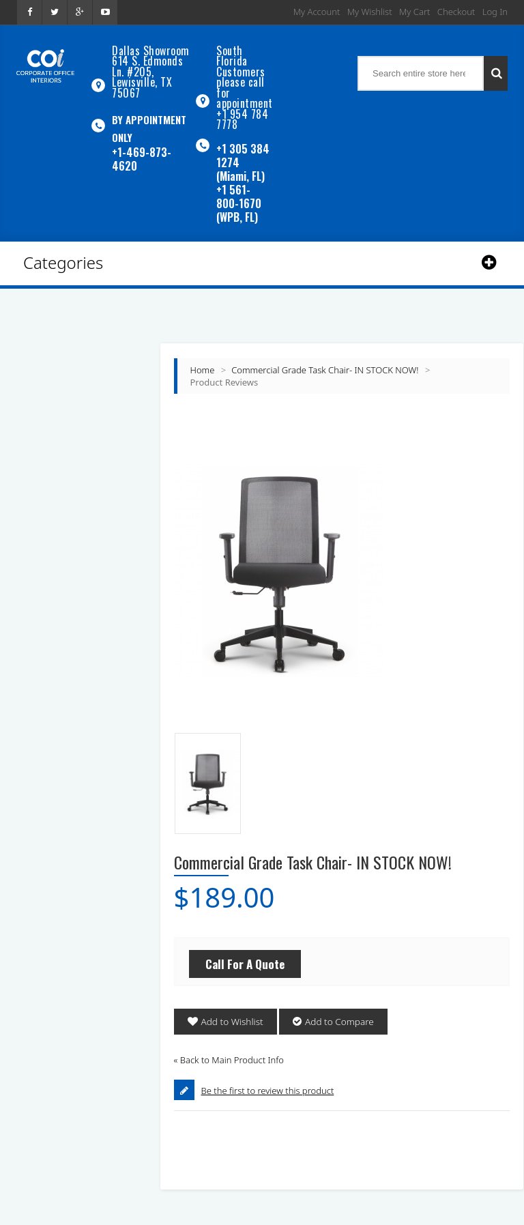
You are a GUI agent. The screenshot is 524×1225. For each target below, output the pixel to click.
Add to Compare (335, 1002)
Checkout (456, 11)
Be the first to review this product (267, 1071)
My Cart (414, 11)
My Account (316, 11)
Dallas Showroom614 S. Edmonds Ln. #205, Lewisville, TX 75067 (151, 66)
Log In (495, 11)
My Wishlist (369, 11)
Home (202, 351)
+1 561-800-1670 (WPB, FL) (238, 184)
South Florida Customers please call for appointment (244, 70)
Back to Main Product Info (229, 1041)
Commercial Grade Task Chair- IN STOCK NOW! (324, 351)
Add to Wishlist (231, 1002)
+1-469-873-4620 (141, 147)
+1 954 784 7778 (242, 103)
